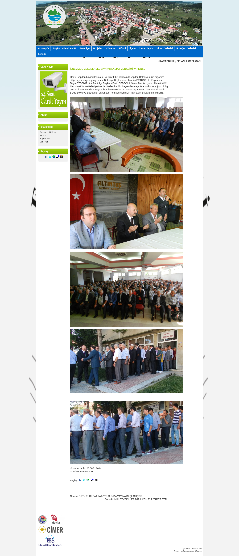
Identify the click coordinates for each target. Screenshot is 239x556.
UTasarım (198, 551)
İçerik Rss (186, 549)
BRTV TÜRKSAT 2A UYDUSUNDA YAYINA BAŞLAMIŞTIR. (111, 496)
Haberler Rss (197, 549)
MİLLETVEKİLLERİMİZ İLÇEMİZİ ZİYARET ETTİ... (141, 499)
